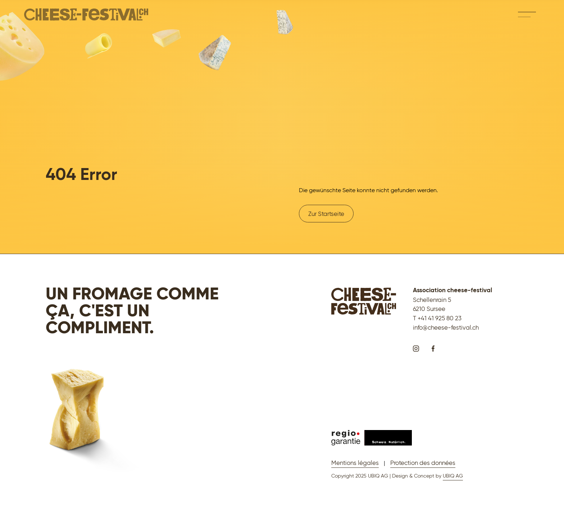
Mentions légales (355, 462)
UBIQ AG (453, 475)
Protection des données (422, 462)
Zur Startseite (326, 213)
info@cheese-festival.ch (446, 327)
